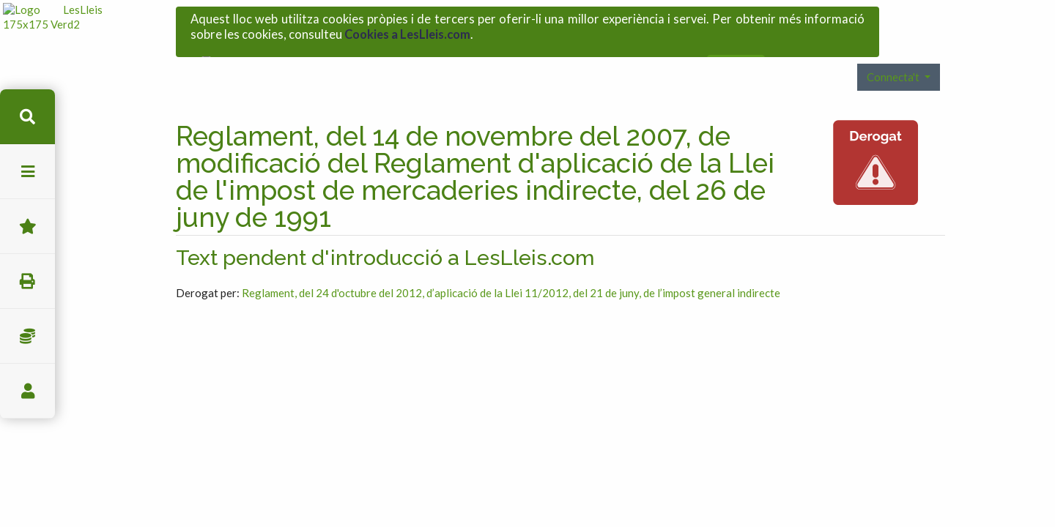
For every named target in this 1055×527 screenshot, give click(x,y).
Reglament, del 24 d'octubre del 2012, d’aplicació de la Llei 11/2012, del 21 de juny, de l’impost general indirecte (511, 273)
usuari (27, 391)
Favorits (27, 226)
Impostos (27, 336)
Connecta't (894, 57)
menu (27, 171)
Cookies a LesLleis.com (407, 30)
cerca (27, 116)
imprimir (27, 281)
